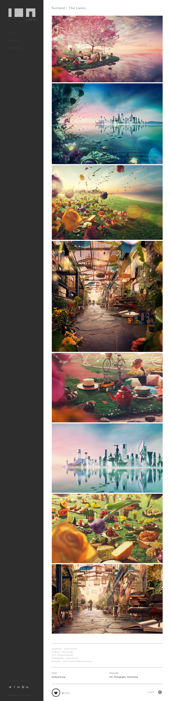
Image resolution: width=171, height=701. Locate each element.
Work (12, 33)
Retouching (132, 677)
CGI (111, 677)
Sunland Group (58, 677)
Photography (120, 677)
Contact (15, 48)
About (13, 40)
